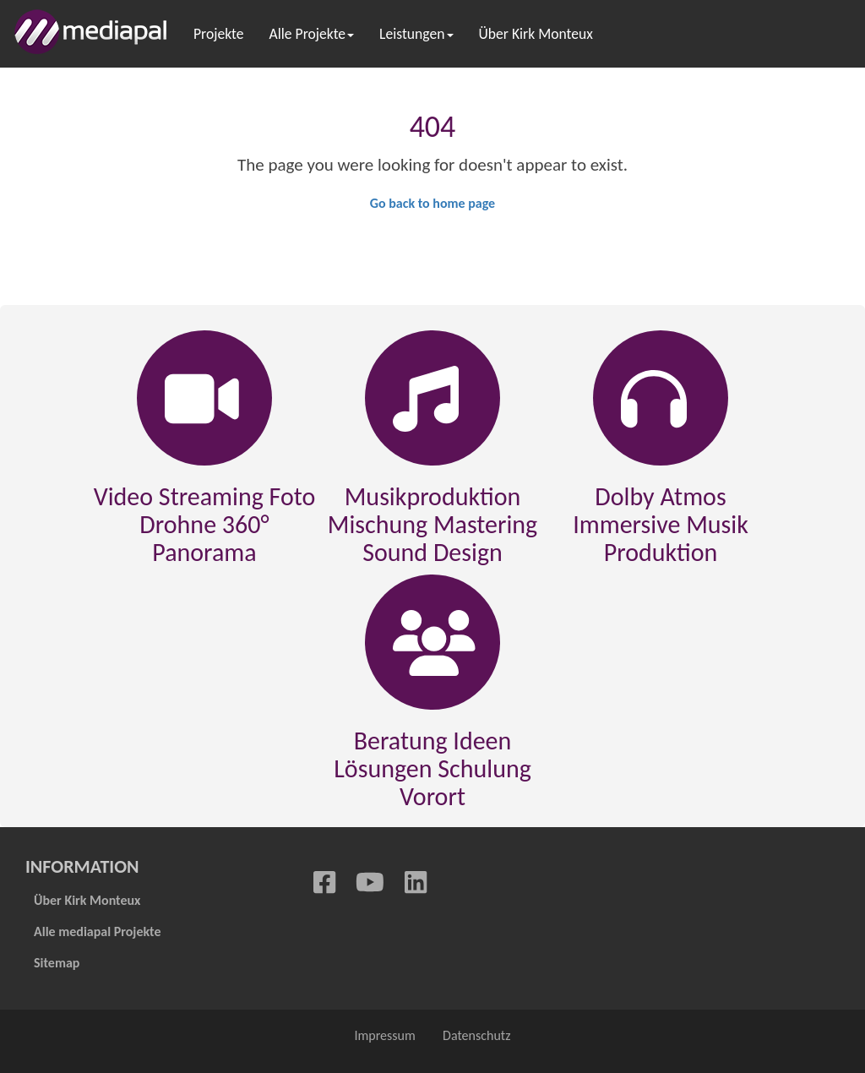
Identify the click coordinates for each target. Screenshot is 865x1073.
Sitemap (56, 963)
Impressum (384, 1035)
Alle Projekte (312, 34)
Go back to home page (432, 203)
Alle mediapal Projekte (97, 931)
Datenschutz (477, 1035)
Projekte (218, 34)
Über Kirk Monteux (536, 34)
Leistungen (416, 34)
